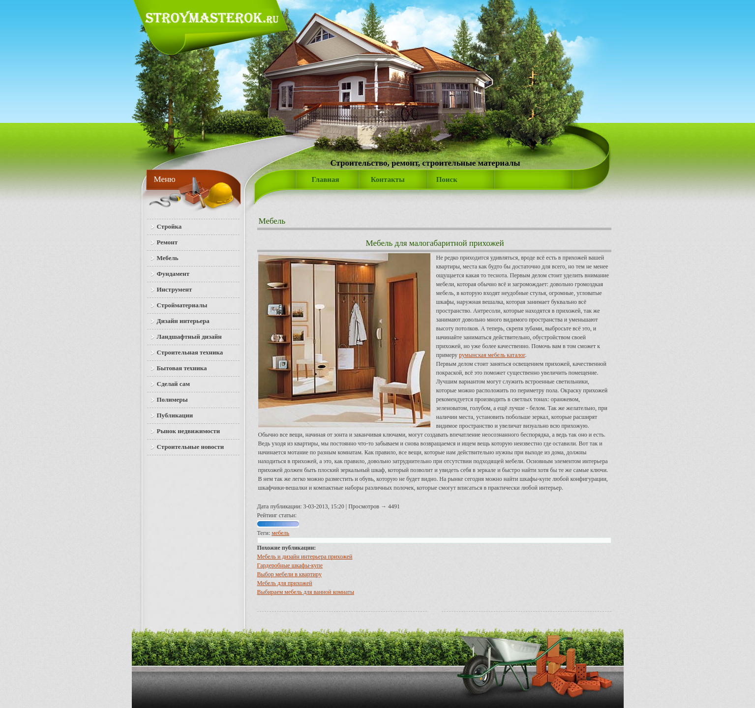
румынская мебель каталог (492, 355)
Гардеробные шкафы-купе (290, 565)
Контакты (388, 179)
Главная (325, 179)
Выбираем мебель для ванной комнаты (306, 592)
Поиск (446, 179)
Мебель (272, 221)
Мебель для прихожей (284, 583)
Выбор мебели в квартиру (289, 574)
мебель (280, 533)
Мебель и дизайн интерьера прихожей (305, 556)
